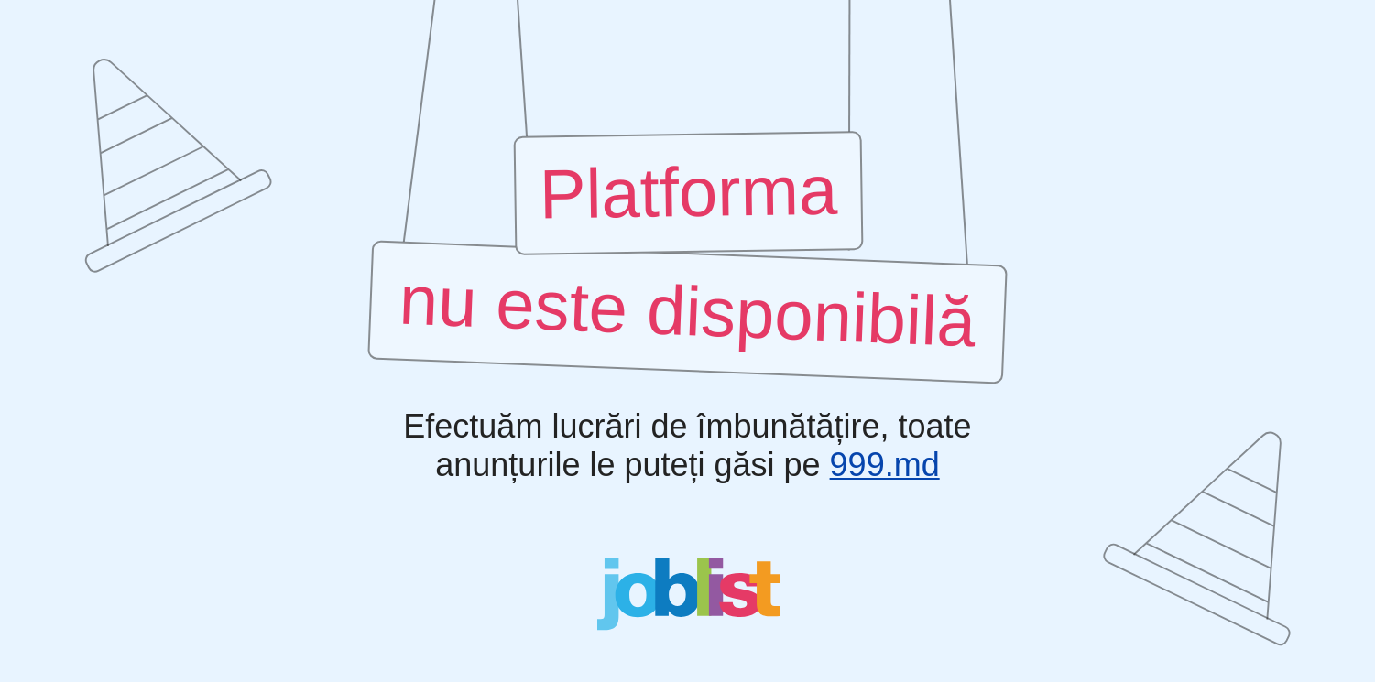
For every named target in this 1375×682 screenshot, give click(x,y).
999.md (885, 465)
